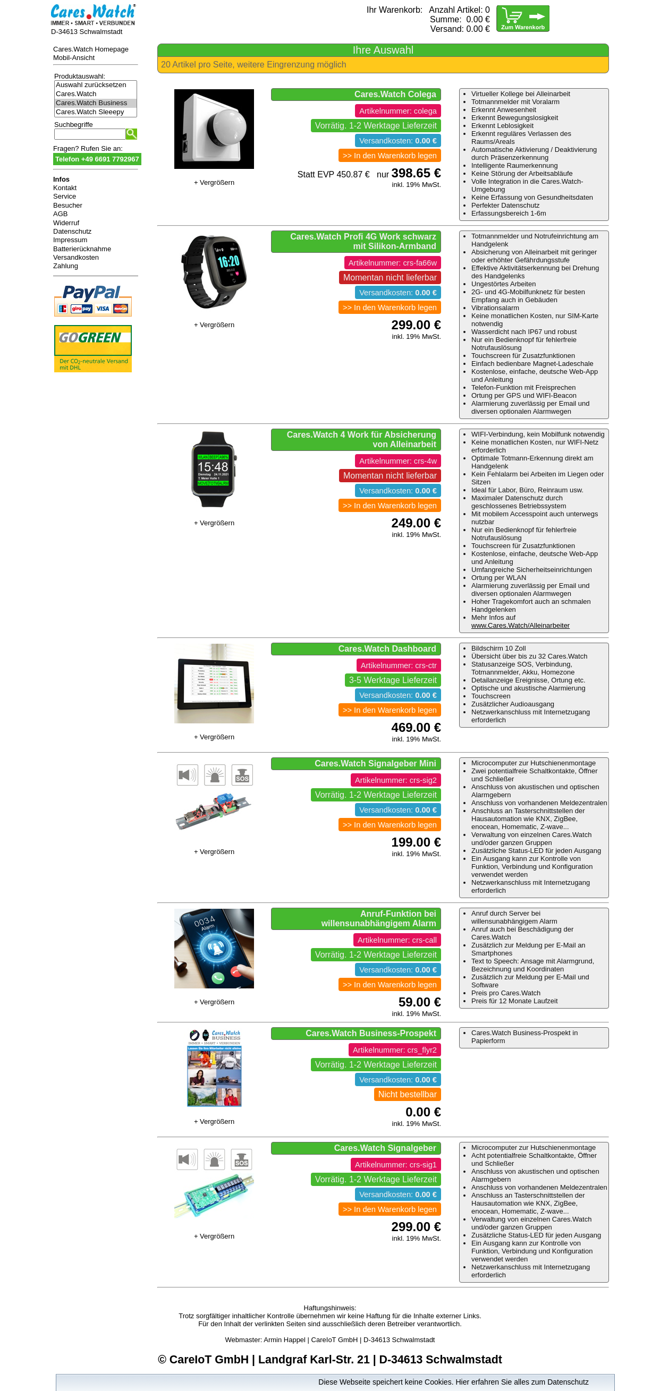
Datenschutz (72, 231)
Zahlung (65, 266)
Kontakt (65, 188)
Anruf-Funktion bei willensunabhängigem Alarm (378, 918)
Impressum (70, 240)
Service (64, 196)
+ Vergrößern (214, 182)
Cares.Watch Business (96, 103)
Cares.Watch (96, 94)
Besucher (67, 205)
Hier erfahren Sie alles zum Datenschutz (522, 1382)
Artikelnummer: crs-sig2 (396, 780)
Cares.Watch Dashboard (387, 648)
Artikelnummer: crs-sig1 (396, 1164)
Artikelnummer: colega (398, 111)
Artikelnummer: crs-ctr (399, 665)
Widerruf (66, 223)
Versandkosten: (398, 140)
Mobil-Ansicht (74, 58)
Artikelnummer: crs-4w (398, 461)
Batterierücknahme (82, 249)
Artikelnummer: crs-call (397, 940)
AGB (60, 214)
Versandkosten (76, 257)
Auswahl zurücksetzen (96, 85)
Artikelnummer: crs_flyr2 (395, 1050)
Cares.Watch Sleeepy (96, 112)
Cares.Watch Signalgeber (385, 1148)
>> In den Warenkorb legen (390, 155)
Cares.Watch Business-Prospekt (371, 1033)
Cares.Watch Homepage (91, 49)
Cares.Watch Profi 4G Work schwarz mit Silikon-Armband (363, 241)
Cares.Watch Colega (395, 94)
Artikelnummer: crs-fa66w (393, 263)
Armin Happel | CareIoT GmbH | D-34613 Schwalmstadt (349, 1340)
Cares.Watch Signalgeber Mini (375, 763)
